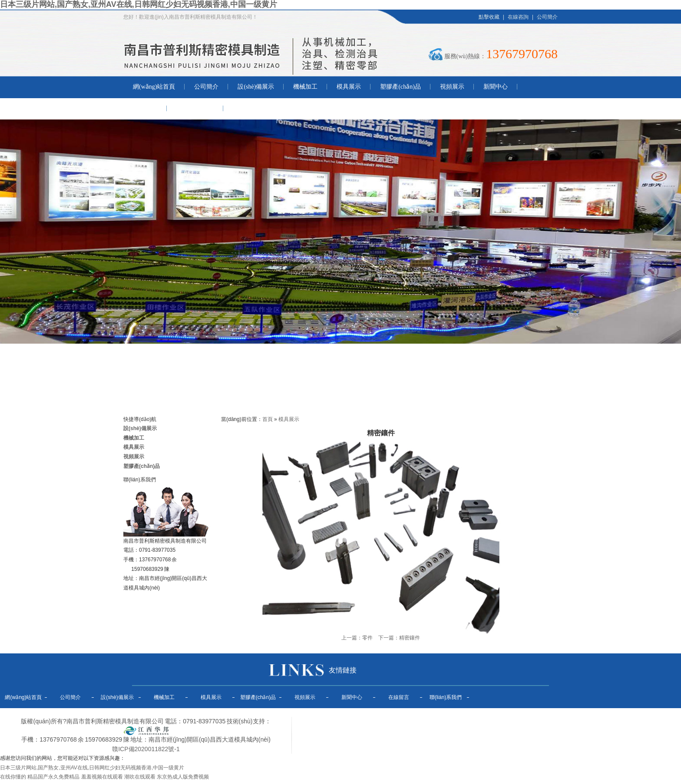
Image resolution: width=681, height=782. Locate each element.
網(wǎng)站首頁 (154, 86)
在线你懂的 (13, 777)
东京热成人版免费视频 (183, 777)
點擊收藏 (489, 17)
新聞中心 (495, 86)
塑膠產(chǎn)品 (400, 86)
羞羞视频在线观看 (102, 777)
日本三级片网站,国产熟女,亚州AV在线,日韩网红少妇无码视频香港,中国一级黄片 (138, 4)
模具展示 (349, 86)
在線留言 (145, 108)
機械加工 (305, 86)
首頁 (267, 419)
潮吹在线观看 (139, 777)
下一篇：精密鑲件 (399, 638)
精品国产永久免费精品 (53, 777)
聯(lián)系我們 (195, 108)
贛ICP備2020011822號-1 (146, 749)
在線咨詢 (518, 17)
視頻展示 (452, 86)
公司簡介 (547, 17)
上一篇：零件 (357, 638)
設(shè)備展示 (256, 86)
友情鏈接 (343, 670)
